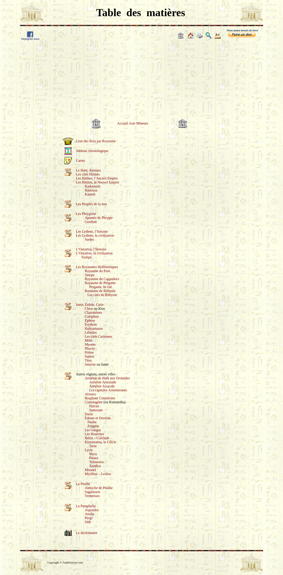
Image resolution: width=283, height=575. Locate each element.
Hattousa (91, 190)
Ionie (79, 304)
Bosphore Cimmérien (100, 398)
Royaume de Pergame (100, 283)
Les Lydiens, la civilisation (95, 235)
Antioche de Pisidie (98, 488)
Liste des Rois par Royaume (96, 141)
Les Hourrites (94, 434)
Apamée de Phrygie (99, 218)
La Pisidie (83, 484)
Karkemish (92, 186)
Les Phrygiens (86, 214)
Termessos (92, 496)
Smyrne (90, 364)
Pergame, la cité (100, 287)
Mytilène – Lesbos (98, 474)
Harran (94, 406)
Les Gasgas (93, 430)
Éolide (89, 304)
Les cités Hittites (88, 174)
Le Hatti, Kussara (88, 170)
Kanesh (90, 194)
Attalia (89, 514)
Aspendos (92, 510)
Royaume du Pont (97, 271)
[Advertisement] (141, 76)
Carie (100, 304)
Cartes (80, 160)
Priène (89, 352)
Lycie (89, 450)
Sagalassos (92, 492)
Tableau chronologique (92, 151)
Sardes (89, 239)
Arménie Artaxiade (102, 382)
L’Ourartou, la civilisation (94, 253)
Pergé (89, 518)
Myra (93, 454)
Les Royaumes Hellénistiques (97, 267)
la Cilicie (109, 442)
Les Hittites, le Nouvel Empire (97, 182)
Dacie (89, 414)
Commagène (94, 402)
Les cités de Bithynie (102, 295)
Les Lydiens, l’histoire (92, 231)
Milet (88, 340)
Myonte (90, 344)
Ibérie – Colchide (97, 438)
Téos (88, 360)
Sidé (88, 522)
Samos (89, 356)
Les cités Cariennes (98, 336)
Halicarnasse (94, 328)
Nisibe (92, 422)
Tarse (93, 446)
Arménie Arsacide (102, 386)
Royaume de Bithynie (100, 291)
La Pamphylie (86, 506)
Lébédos (91, 332)
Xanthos (95, 466)
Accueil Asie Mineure (132, 123)
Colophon (92, 316)
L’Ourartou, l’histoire (91, 249)
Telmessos (96, 462)
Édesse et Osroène (98, 418)
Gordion (90, 222)
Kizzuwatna (93, 442)
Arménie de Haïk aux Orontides (107, 378)
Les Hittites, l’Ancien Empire (97, 178)
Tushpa (86, 257)
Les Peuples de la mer (91, 204)
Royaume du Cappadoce (102, 279)
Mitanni (90, 470)
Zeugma (93, 426)
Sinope (89, 275)
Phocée (90, 348)
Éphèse (90, 320)
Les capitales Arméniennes (108, 390)
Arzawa (90, 394)
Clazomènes (93, 312)
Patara (93, 458)
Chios (89, 308)
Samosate (96, 410)
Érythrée (91, 324)
